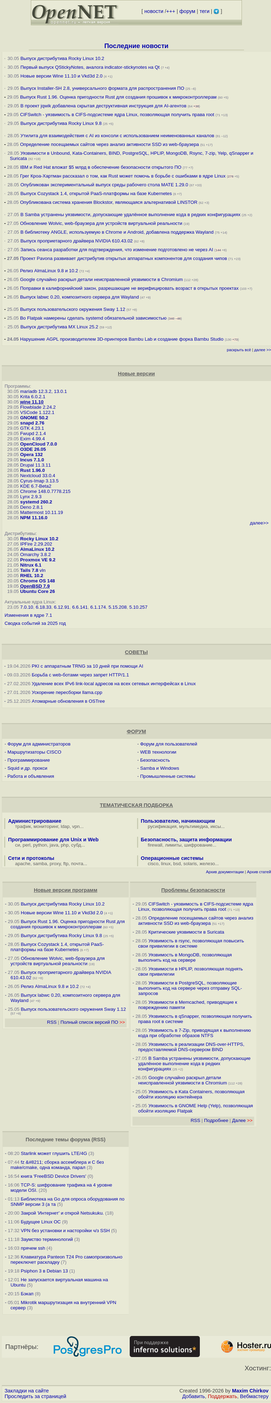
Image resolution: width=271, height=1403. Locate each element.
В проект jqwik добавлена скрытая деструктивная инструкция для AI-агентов (103, 105)
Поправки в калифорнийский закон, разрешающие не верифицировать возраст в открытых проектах (129, 288)
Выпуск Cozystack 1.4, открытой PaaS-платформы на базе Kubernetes (96, 193)
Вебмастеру (254, 1396)
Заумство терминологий (47, 1239)
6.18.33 (43, 607)
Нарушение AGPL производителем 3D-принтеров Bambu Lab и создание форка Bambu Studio (121, 339)
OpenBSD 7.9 (34, 586)
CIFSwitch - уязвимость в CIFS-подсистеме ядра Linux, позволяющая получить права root (117, 114)
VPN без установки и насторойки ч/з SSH (65, 1230)
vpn (76, 826)
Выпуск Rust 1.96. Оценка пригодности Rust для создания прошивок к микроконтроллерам (118, 97)
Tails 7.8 (29, 570)
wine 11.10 (31, 402)
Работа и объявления (30, 776)
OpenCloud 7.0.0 (38, 444)
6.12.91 (61, 607)
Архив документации (225, 872)
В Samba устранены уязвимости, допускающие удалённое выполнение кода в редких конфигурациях (130, 214)
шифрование (198, 845)
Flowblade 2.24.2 (38, 407)
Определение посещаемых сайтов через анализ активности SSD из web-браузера (109, 144)
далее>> (259, 523)
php (64, 845)
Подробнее (216, 1120)
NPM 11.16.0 (33, 517)
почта (77, 863)
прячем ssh (33, 1248)
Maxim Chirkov (250, 1391)
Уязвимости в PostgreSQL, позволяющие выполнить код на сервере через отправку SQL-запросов (190, 988)
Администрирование (34, 821)
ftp (66, 863)
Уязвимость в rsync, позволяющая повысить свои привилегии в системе (191, 943)
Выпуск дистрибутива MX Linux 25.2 (59, 326)
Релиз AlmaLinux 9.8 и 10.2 (49, 270)
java (54, 845)
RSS (51, 1022)
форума (80, 1139)
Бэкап (27, 1293)
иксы (215, 826)
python (40, 845)
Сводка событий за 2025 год (35, 623)
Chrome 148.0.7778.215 (45, 491)
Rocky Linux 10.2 (39, 538)
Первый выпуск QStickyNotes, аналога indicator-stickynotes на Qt (90, 67)
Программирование (28, 760)
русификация (162, 826)
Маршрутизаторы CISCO (34, 752)
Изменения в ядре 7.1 (28, 615)
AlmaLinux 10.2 (37, 549)
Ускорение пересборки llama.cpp (67, 692)
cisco (153, 863)
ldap (65, 826)
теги (204, 11)
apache (23, 863)
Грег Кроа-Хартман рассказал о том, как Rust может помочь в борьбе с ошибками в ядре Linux (122, 176)
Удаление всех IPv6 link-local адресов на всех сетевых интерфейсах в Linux (114, 683)
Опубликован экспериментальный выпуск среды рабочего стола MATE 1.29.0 (104, 184)
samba (40, 863)
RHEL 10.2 (31, 575)
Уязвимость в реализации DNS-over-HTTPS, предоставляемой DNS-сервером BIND (191, 1047)
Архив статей (259, 872)
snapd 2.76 (32, 423)
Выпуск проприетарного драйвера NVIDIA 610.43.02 (76, 240)
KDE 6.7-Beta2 (35, 486)
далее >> (262, 350)
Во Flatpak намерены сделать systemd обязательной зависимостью (93, 318)
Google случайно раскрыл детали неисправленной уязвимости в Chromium (101, 279)
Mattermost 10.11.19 (41, 512)
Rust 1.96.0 (32, 470)
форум (187, 11)
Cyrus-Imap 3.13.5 (39, 480)
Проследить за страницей (35, 1396)
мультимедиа (193, 826)
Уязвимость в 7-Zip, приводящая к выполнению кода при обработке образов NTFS (194, 1033)
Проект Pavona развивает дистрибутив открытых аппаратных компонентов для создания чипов (123, 258)
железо (207, 863)
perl (27, 845)
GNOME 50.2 (34, 417)
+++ (170, 11)
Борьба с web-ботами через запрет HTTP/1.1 (80, 674)
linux (165, 863)
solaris (190, 863)
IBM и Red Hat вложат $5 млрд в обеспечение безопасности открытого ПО (100, 167)
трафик (23, 826)
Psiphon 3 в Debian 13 (44, 1271)
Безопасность (155, 760)
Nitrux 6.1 (30, 565)
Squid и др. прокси (27, 768)
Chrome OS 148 (37, 580)
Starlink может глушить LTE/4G (54, 1153)
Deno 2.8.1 (31, 507)
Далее (242, 1120)
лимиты (173, 845)
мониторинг (46, 826)
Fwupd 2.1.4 (33, 433)
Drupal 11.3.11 (35, 465)
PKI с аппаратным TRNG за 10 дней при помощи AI (87, 666)
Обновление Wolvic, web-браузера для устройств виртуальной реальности (102, 223)
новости (153, 11)
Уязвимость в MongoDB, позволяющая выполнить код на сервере (185, 957)
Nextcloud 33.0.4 (37, 475)
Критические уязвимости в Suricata (186, 932)
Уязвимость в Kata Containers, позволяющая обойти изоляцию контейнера (191, 1094)
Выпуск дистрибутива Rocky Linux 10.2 (62, 58)
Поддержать (222, 1396)
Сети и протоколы (31, 858)
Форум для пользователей (168, 744)
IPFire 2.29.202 (36, 544)
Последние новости (136, 45)
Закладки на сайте (27, 1391)
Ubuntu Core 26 (37, 591)
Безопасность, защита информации (186, 839)
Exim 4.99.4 (32, 438)
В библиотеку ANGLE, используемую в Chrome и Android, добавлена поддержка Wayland (117, 232)
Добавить (193, 1396)
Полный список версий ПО (92, 1022)
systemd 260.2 (36, 502)
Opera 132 (31, 454)
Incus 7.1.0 (32, 459)
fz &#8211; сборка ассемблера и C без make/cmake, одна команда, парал (57, 1165)
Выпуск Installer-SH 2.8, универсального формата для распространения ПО (102, 88)
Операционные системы (172, 858)
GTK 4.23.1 (32, 428)
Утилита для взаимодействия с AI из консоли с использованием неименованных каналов (117, 135)
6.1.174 (98, 607)
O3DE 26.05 (33, 449)
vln (43, 570)
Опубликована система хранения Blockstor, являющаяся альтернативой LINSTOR (108, 202)
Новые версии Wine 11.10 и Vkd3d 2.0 (61, 76)
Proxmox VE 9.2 (37, 559)
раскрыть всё (239, 350)
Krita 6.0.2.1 (32, 396)
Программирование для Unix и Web (53, 839)
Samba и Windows (159, 768)
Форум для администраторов (38, 744)
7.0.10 (26, 607)
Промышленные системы (167, 776)
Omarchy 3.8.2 (35, 554)
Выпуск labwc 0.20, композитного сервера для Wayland (80, 297)
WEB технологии (158, 752)
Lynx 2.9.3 (30, 496)
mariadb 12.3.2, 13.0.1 (43, 391)
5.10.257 (138, 607)
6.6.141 (80, 607)
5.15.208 (117, 607)
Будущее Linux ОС (41, 1221)
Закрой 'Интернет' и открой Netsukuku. (62, 1213)
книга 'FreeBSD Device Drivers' (53, 1176)
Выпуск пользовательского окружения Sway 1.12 (72, 309)
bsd (177, 863)
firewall (155, 845)
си (17, 845)
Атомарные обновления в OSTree (68, 701)
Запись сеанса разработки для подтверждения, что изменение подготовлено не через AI (116, 249)
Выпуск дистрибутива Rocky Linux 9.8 (61, 123)
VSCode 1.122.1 (37, 412)
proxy (55, 863)
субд (76, 845)
